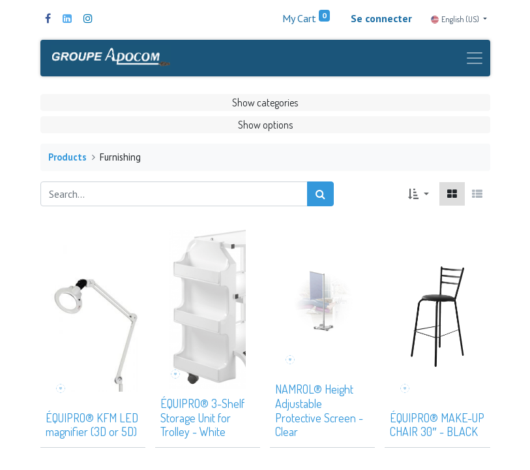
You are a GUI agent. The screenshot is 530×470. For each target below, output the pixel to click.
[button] (418, 198)
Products (67, 161)
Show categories (265, 107)
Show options (265, 129)
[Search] (320, 198)
